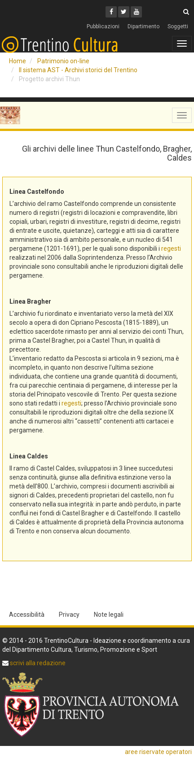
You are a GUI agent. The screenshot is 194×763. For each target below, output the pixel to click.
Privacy (69, 614)
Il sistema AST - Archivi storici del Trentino (78, 70)
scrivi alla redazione (37, 663)
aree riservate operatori (158, 751)
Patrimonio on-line (63, 61)
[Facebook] (111, 11)
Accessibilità (26, 614)
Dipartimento (143, 26)
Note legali (108, 614)
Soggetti (178, 26)
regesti (171, 248)
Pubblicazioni (103, 26)
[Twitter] (123, 11)
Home (17, 61)
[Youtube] (136, 11)
